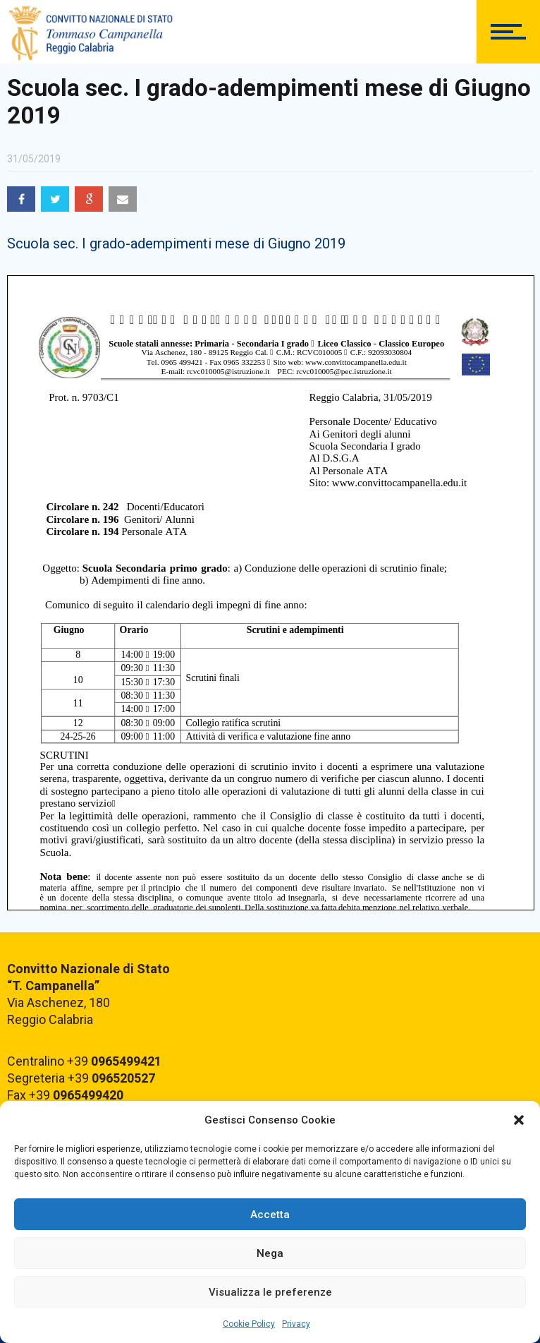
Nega (270, 1253)
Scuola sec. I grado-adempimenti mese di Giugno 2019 (176, 243)
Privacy (296, 1324)
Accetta (270, 1214)
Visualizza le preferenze (270, 1292)
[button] (519, 1120)
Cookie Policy (249, 1324)
